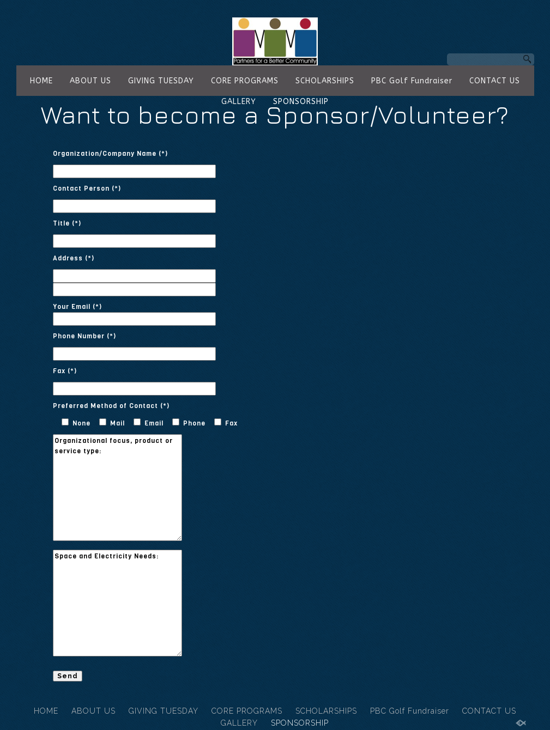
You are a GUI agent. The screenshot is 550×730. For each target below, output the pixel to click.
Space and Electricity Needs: (117, 603)
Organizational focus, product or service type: (117, 487)
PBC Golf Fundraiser (411, 81)
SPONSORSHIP (301, 101)
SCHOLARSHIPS (324, 81)
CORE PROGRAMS (245, 81)
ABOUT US (90, 81)
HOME (41, 81)
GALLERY (238, 101)
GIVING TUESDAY (161, 81)
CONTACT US (494, 81)
